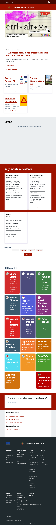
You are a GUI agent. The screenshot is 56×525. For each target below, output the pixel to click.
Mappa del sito (9, 516)
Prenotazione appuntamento (9, 454)
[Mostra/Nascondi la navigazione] (1, 7)
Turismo (42, 457)
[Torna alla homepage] (33, 443)
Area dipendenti (9, 462)
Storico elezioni (44, 464)
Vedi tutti (28, 254)
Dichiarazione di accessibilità (32, 470)
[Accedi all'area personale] (49, 2)
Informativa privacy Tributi (33, 459)
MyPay (7, 457)
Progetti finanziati (21, 463)
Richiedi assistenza (33, 453)
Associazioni (43, 453)
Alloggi (42, 455)
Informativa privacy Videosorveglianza (33, 463)
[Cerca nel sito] (50, 7)
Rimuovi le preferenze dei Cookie (13, 520)
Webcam (42, 462)
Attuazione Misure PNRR (21, 460)
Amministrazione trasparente (21, 455)
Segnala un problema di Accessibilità (32, 485)
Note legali (31, 481)
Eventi (42, 460)
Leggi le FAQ (32, 478)
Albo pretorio (9, 460)
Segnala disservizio (33, 455)
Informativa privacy (33, 467)
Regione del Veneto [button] (9, 2)
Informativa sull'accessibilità (33, 475)
